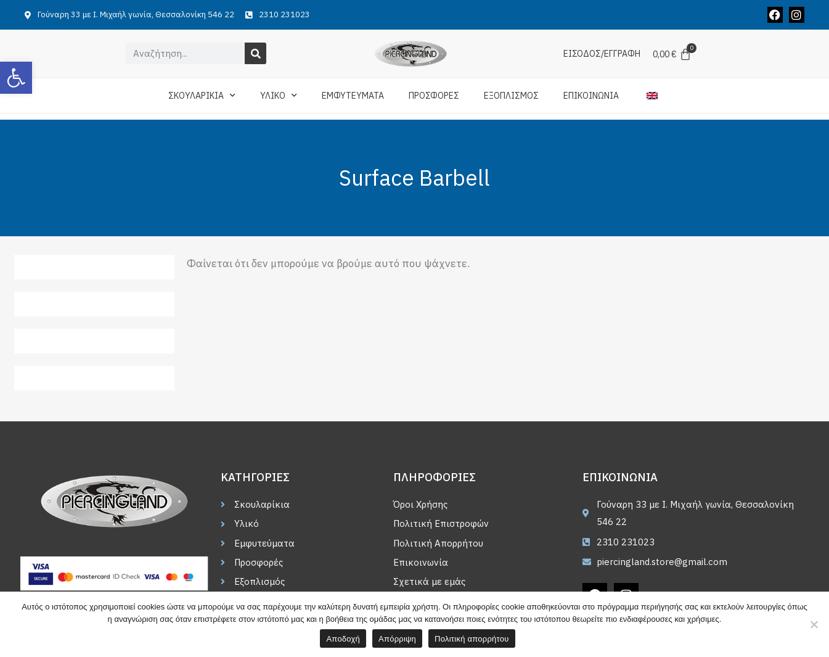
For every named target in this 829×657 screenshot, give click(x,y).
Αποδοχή (343, 638)
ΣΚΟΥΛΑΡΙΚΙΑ (201, 95)
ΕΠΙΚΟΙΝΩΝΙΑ (591, 95)
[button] (16, 78)
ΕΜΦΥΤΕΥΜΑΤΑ (353, 95)
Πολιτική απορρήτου (471, 638)
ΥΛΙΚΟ (278, 95)
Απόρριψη (397, 638)
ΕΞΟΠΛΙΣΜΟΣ (511, 95)
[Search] (255, 53)
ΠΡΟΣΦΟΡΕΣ (434, 95)
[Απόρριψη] (813, 624)
